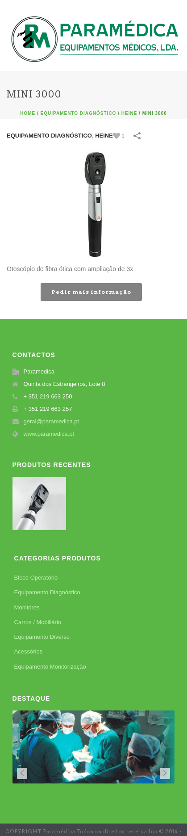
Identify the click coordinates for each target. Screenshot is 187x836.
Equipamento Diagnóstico (78, 113)
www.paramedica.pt (49, 433)
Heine (129, 113)
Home (27, 113)
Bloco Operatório (36, 577)
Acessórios (28, 651)
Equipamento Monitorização (50, 666)
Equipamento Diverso (42, 636)
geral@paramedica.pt (51, 421)
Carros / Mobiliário (37, 622)
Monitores (27, 607)
